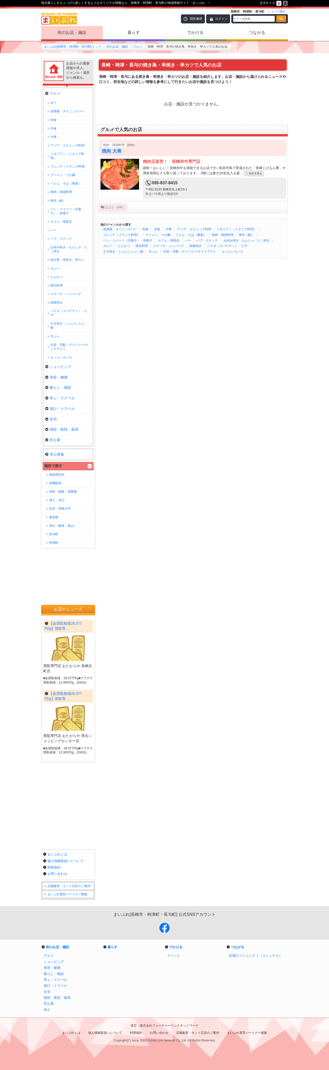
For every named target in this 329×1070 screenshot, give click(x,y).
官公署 (52, 440)
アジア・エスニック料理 (194, 229)
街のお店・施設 (72, 32)
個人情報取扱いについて (65, 861)
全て (53, 102)
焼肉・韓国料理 (222, 235)
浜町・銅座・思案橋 (63, 491)
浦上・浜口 (57, 500)
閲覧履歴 (196, 19)
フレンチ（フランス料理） (121, 235)
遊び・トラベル (60, 409)
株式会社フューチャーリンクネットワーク (169, 1025)
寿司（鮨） (246, 235)
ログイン (221, 19)
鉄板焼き (195, 246)
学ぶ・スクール (60, 398)
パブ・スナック (207, 240)
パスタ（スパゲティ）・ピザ (227, 246)
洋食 (157, 229)
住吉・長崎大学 (60, 508)
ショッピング (58, 367)
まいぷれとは (57, 854)
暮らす (133, 32)
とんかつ (124, 246)
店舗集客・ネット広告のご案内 (68, 886)
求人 (47, 1010)
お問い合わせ (57, 874)
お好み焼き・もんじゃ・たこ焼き (246, 240)
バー (188, 240)
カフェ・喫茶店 (168, 240)
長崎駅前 (55, 483)
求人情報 (54, 454)
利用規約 (54, 867)
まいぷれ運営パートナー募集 (67, 894)
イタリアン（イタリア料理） (236, 229)
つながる (257, 32)
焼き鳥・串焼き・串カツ (67, 259)
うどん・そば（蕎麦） (191, 235)
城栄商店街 (57, 474)
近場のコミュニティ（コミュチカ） (255, 955)
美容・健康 (56, 377)
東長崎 (53, 517)
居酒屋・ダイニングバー (120, 229)
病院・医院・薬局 (61, 429)
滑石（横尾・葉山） (63, 525)
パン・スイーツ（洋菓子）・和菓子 (127, 240)
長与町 (53, 534)
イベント (173, 955)
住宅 (51, 419)
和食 (145, 229)
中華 (169, 229)
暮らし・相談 (58, 387)
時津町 (53, 542)
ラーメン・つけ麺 (157, 235)
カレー (107, 246)
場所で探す (53, 466)
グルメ (137, 46)
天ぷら (153, 251)
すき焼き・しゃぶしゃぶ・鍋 (123, 251)
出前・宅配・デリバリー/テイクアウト (189, 251)
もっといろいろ (232, 251)
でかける (195, 32)
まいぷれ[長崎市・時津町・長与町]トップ (72, 46)
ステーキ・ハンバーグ (168, 246)
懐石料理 (141, 246)
